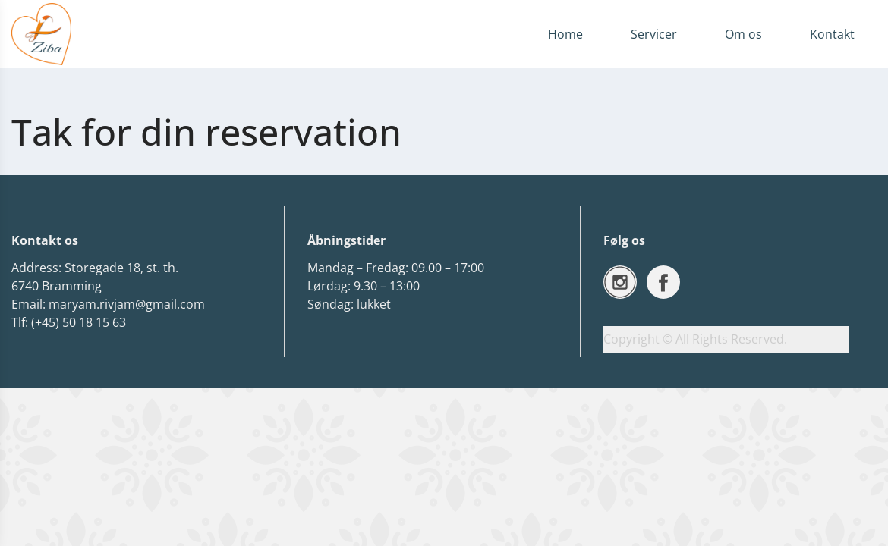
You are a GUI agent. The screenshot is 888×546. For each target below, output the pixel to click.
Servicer (654, 34)
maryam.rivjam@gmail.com (127, 304)
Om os (743, 34)
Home (565, 34)
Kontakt (832, 34)
